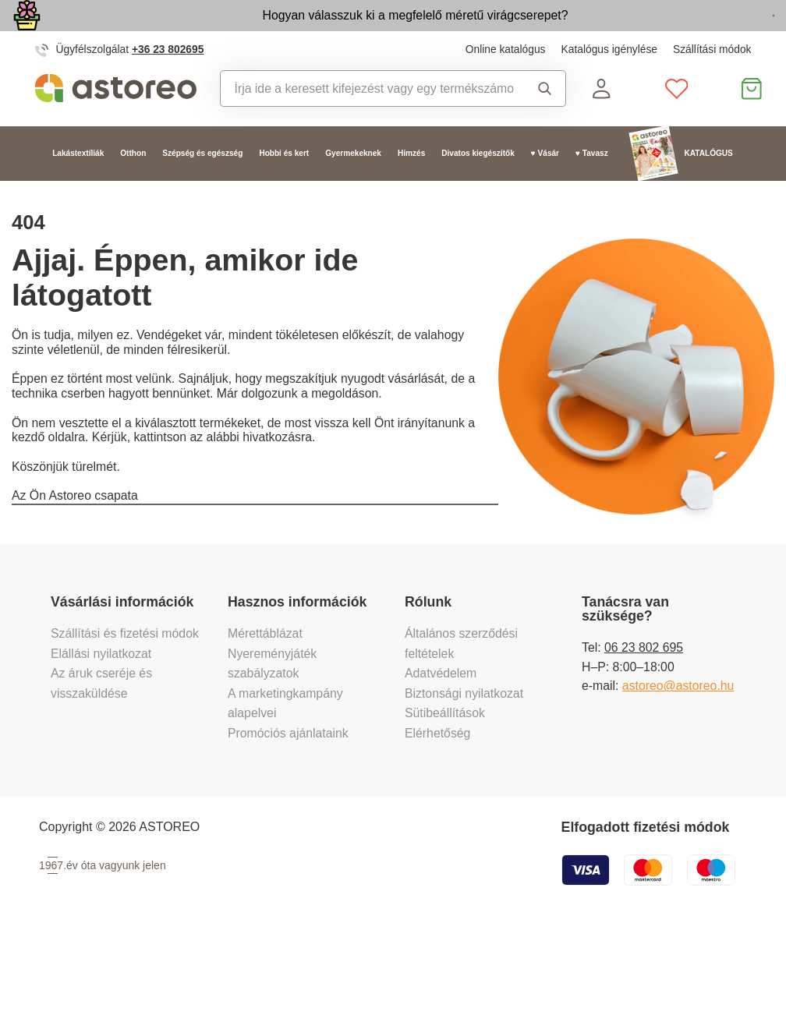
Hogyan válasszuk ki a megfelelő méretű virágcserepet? (320, 32)
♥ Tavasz (591, 189)
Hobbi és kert (284, 189)
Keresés (545, 124)
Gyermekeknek (353, 189)
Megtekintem (686, 34)
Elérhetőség (437, 809)
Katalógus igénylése (609, 85)
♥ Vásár (545, 189)
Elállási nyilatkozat (101, 730)
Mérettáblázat (265, 709)
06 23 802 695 (643, 723)
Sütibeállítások (445, 790)
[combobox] (367, 123)
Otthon (133, 189)
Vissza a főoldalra (107, 580)
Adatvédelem (440, 749)
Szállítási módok (712, 85)
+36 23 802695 (168, 85)
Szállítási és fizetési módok (126, 709)
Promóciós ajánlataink (288, 809)
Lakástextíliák (78, 189)
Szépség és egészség (202, 189)
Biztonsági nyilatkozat (464, 769)
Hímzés (411, 189)
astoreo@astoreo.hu (678, 762)
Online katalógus (506, 85)
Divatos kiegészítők (478, 189)
